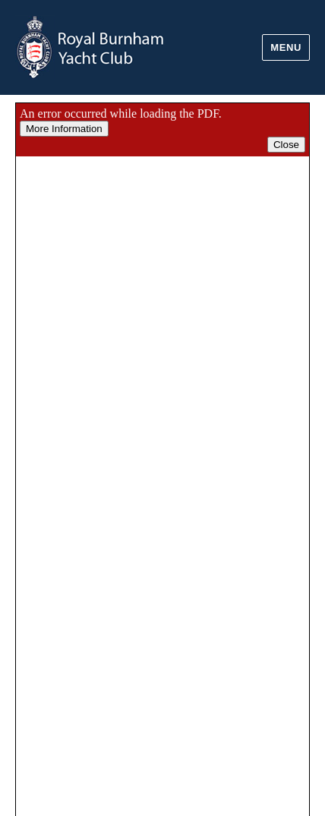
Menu (285, 47)
